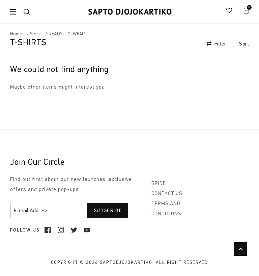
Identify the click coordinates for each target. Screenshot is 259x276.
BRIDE (158, 183)
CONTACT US (166, 193)
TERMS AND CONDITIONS (166, 209)
